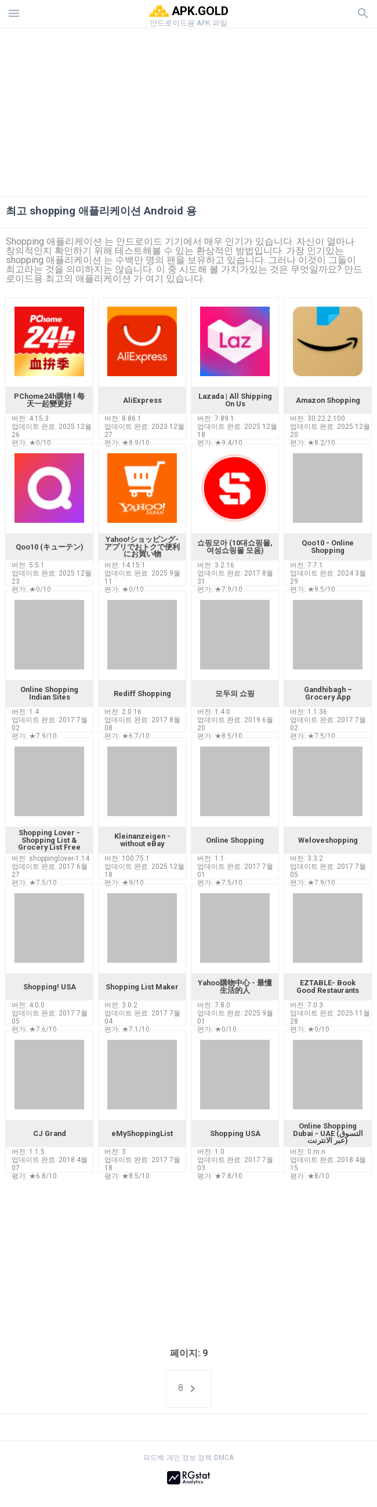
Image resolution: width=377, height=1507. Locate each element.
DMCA (224, 1458)
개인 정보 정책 (189, 1458)
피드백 (153, 1458)
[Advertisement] (188, 109)
